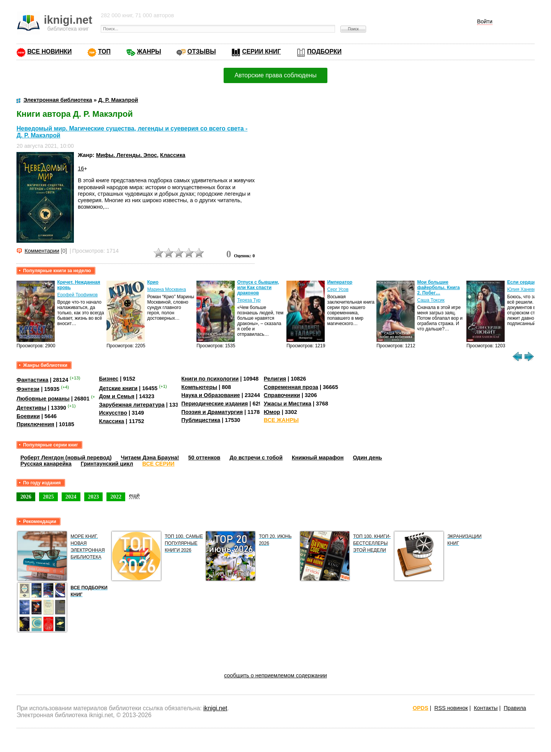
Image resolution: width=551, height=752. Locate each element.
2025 (48, 497)
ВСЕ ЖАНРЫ (281, 420)
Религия (275, 379)
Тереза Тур (248, 300)
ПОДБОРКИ (324, 51)
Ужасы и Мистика (287, 404)
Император (339, 282)
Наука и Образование (210, 395)
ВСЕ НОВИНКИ (49, 51)
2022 (115, 497)
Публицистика (201, 420)
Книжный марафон (318, 457)
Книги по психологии (210, 379)
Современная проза (291, 387)
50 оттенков (204, 457)
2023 (93, 497)
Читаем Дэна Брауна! (150, 457)
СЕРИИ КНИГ (261, 51)
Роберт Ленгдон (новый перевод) (65, 457)
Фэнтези (27, 389)
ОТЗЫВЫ (201, 51)
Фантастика (32, 380)
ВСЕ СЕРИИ (158, 464)
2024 (71, 497)
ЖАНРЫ (149, 51)
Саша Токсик (431, 300)
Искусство (113, 413)
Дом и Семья (116, 396)
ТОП (104, 51)
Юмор (272, 412)
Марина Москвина (166, 289)
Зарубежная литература (131, 405)
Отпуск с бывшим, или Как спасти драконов (258, 288)
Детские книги (118, 388)
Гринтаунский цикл (107, 464)
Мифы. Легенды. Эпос (126, 155)
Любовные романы (43, 399)
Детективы (31, 408)
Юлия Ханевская (525, 289)
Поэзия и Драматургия (212, 412)
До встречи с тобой (256, 457)
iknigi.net (215, 708)
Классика (172, 155)
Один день (367, 457)
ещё (134, 495)
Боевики (28, 416)
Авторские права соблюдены (275, 75)
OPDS (420, 708)
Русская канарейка (46, 464)
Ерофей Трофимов (77, 295)
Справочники (282, 395)
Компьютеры (199, 387)
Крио (152, 282)
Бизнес (108, 379)
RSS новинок (451, 708)
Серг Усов (337, 289)
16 (81, 168)
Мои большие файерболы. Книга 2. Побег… (438, 288)
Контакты (485, 708)
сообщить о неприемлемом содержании (275, 675)
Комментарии (42, 251)
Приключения (35, 424)
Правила (515, 708)
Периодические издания (214, 404)
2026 (25, 497)
